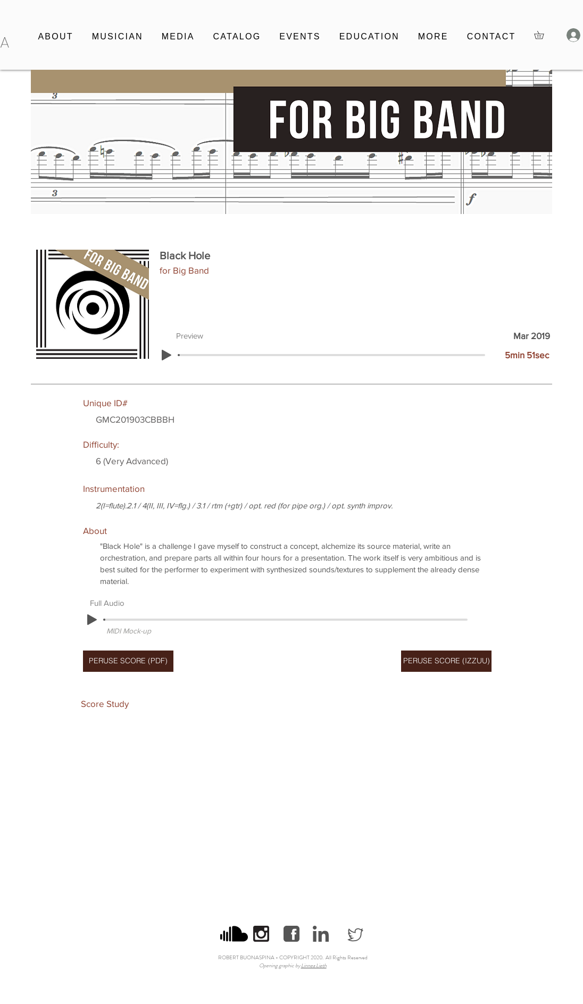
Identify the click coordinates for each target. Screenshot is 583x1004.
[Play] (166, 355)
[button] (117, 37)
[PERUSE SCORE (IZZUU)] (446, 661)
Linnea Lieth (314, 965)
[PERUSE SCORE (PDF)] (128, 661)
